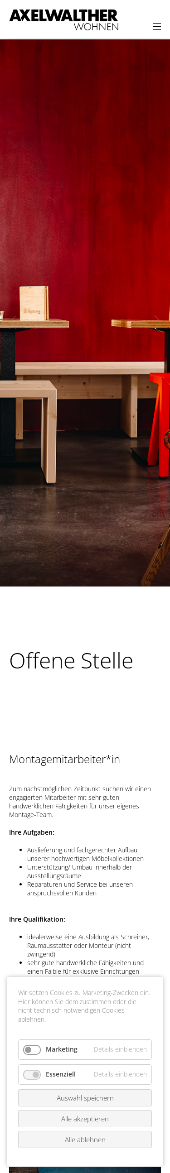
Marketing (62, 1049)
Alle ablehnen (85, 1139)
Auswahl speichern (85, 1097)
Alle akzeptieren (85, 1118)
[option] (85, 312)
